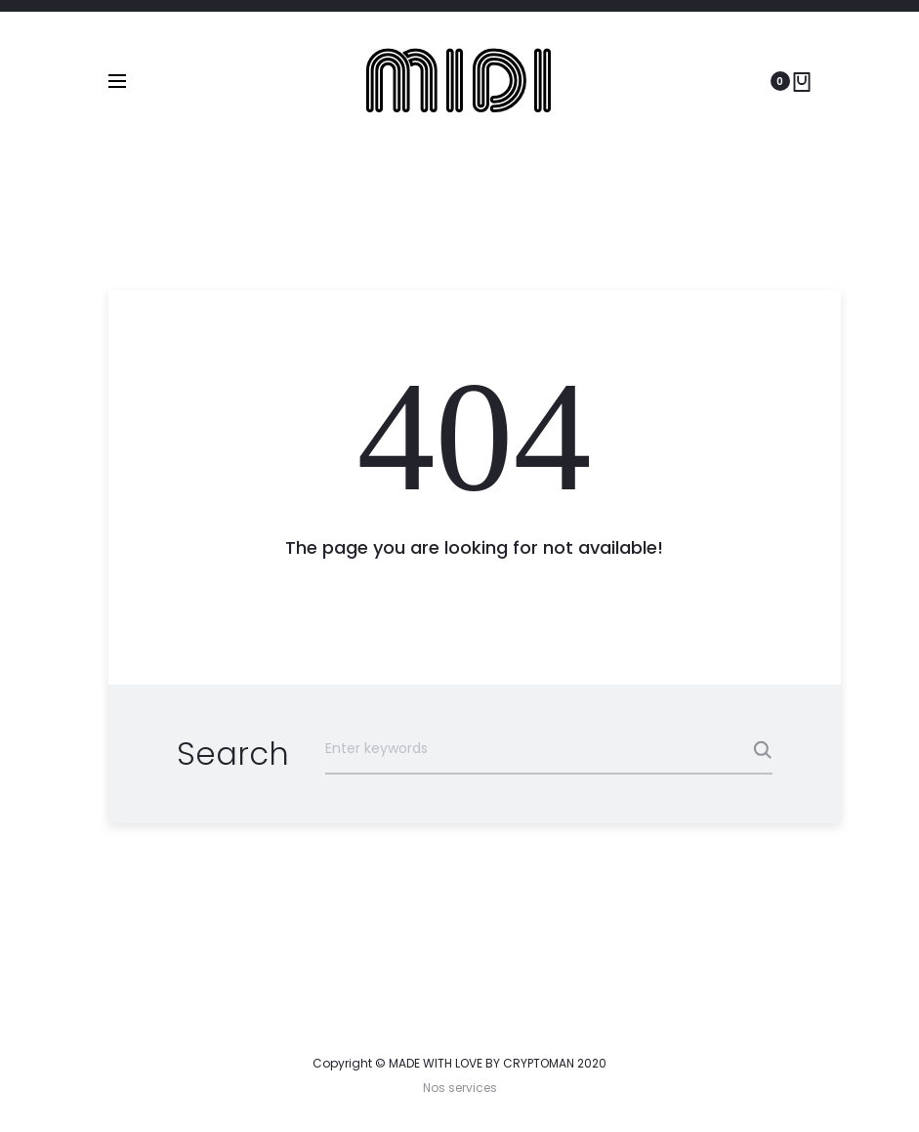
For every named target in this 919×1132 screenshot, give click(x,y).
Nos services (460, 1087)
